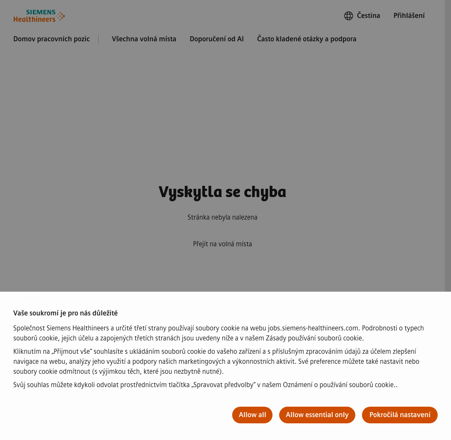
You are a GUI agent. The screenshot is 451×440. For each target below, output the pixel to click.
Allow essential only (317, 415)
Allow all (252, 415)
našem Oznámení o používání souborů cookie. (329, 385)
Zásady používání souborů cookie (314, 338)
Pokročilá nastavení (400, 415)
